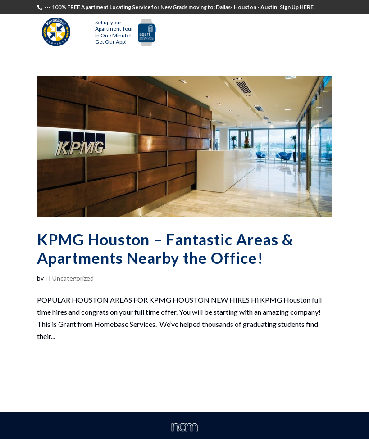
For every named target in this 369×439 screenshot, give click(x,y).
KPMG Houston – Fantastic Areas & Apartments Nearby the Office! (165, 248)
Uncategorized (73, 278)
